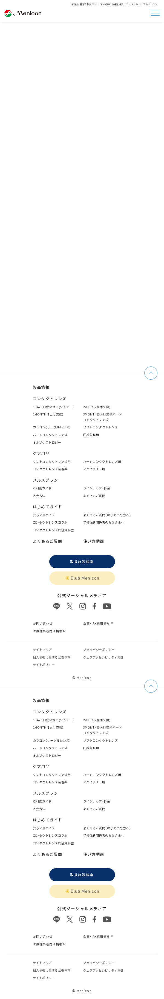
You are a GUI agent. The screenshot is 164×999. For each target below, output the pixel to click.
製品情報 (41, 387)
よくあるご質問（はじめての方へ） (107, 515)
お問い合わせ (43, 623)
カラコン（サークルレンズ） (52, 427)
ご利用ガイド (42, 488)
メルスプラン (45, 480)
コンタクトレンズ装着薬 (50, 469)
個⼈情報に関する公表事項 (52, 657)
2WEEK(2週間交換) (97, 407)
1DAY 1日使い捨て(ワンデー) (53, 407)
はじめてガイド (47, 506)
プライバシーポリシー (99, 649)
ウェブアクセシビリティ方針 (103, 657)
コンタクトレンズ (50, 398)
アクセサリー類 (94, 469)
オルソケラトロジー (47, 442)
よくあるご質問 (94, 495)
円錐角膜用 (91, 434)
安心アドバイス (44, 515)
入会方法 (39, 495)
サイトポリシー (44, 664)
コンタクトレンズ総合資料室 (53, 530)
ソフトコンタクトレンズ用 (52, 461)
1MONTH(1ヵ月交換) (48, 414)
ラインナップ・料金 (96, 488)
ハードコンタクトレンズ (50, 434)
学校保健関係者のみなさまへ (103, 522)
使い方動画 (93, 541)
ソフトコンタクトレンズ (100, 427)
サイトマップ (42, 649)
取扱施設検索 (82, 561)
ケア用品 (41, 453)
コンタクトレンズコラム (50, 522)
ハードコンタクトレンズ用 (102, 461)
